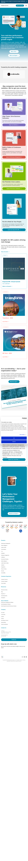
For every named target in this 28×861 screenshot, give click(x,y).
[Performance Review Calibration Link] (14, 174)
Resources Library (4, 589)
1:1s (2, 551)
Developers (3, 597)
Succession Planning (4, 559)
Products (3, 540)
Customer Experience (6, 576)
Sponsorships (3, 622)
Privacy (2, 618)
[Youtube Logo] (26, 657)
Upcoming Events (4, 595)
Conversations (3, 549)
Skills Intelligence (4, 561)
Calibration (3, 557)
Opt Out (14, 441)
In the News (3, 614)
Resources (3, 586)
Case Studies (3, 583)
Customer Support (4, 581)
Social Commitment (4, 624)
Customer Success (4, 579)
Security (2, 570)
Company (3, 609)
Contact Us (3, 627)
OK (14, 438)
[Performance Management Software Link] (14, 142)
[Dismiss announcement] (26, 1)
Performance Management (5, 543)
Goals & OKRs (3, 547)
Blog (2, 591)
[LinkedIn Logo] (24, 657)
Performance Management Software (7, 602)
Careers (2, 616)
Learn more (3, 2)
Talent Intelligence (4, 545)
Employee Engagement (5, 555)
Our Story (2, 612)
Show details (22, 434)
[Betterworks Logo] (4, 5)
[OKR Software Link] (14, 110)
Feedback (3, 553)
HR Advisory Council (4, 620)
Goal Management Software (6, 604)
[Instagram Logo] (22, 657)
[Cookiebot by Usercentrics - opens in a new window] (22, 418)
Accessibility (3, 572)
